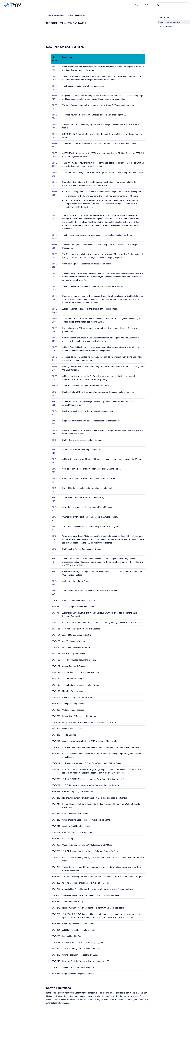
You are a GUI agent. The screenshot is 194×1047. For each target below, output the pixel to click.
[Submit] (158, 5)
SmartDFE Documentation (55, 15)
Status (147, 5)
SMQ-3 (55, 386)
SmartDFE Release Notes (76, 15)
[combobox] (173, 5)
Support (138, 5)
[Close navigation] (38, 16)
